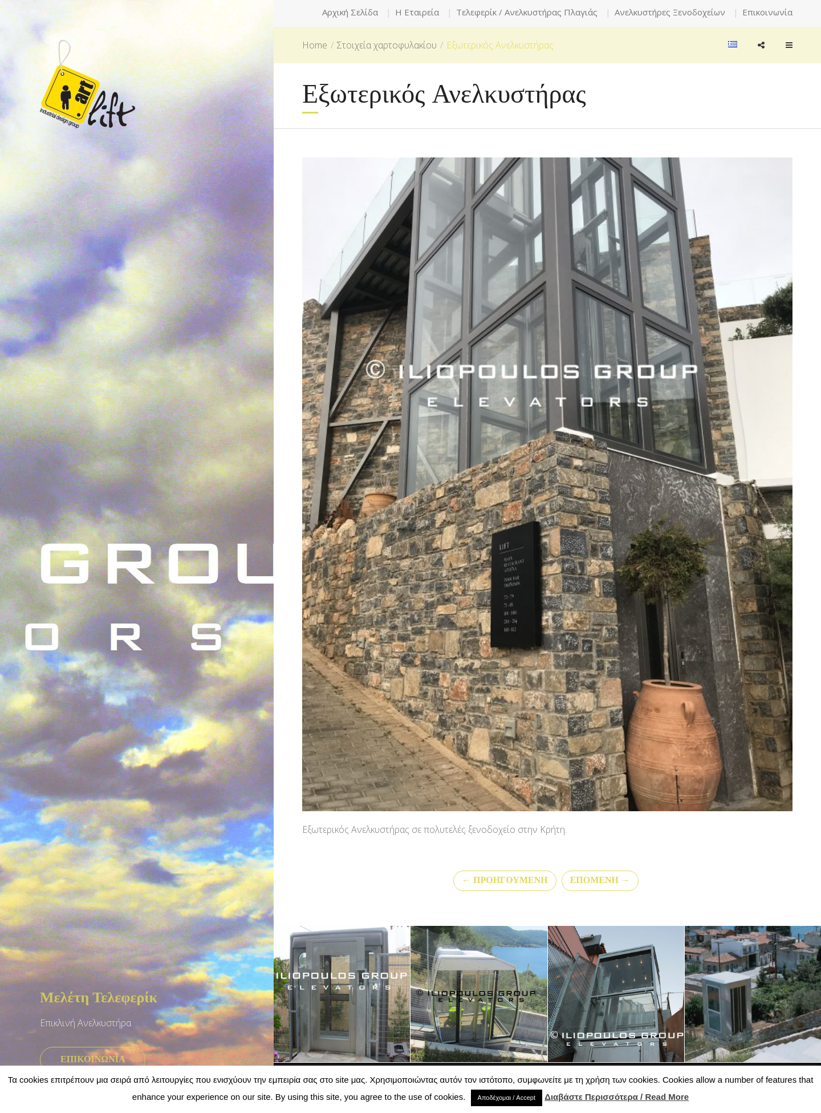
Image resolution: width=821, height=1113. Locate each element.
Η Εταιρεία (417, 12)
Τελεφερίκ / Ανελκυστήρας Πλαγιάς (527, 12)
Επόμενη (600, 881)
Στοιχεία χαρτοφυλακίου (387, 45)
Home (314, 45)
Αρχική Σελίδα (350, 12)
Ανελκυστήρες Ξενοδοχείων (670, 12)
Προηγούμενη (505, 881)
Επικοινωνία (767, 12)
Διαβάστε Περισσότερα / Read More (616, 1097)
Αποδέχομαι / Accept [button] (506, 1097)
